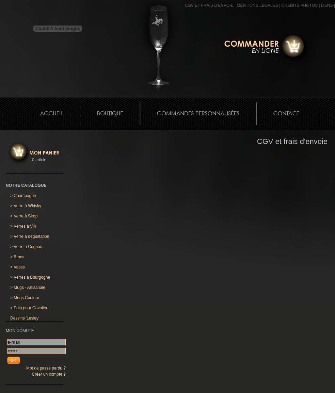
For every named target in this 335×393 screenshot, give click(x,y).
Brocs (17, 257)
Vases (17, 267)
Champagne (23, 195)
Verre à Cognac (26, 246)
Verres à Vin (23, 226)
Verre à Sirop (23, 216)
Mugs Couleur (24, 297)
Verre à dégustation (29, 236)
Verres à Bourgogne (30, 277)
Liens (327, 5)
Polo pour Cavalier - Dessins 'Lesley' (30, 309)
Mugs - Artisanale (27, 287)
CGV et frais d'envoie (209, 5)
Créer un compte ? (49, 374)
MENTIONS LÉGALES (257, 5)
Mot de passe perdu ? (46, 368)
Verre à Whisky (25, 205)
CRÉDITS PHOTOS (300, 5)
